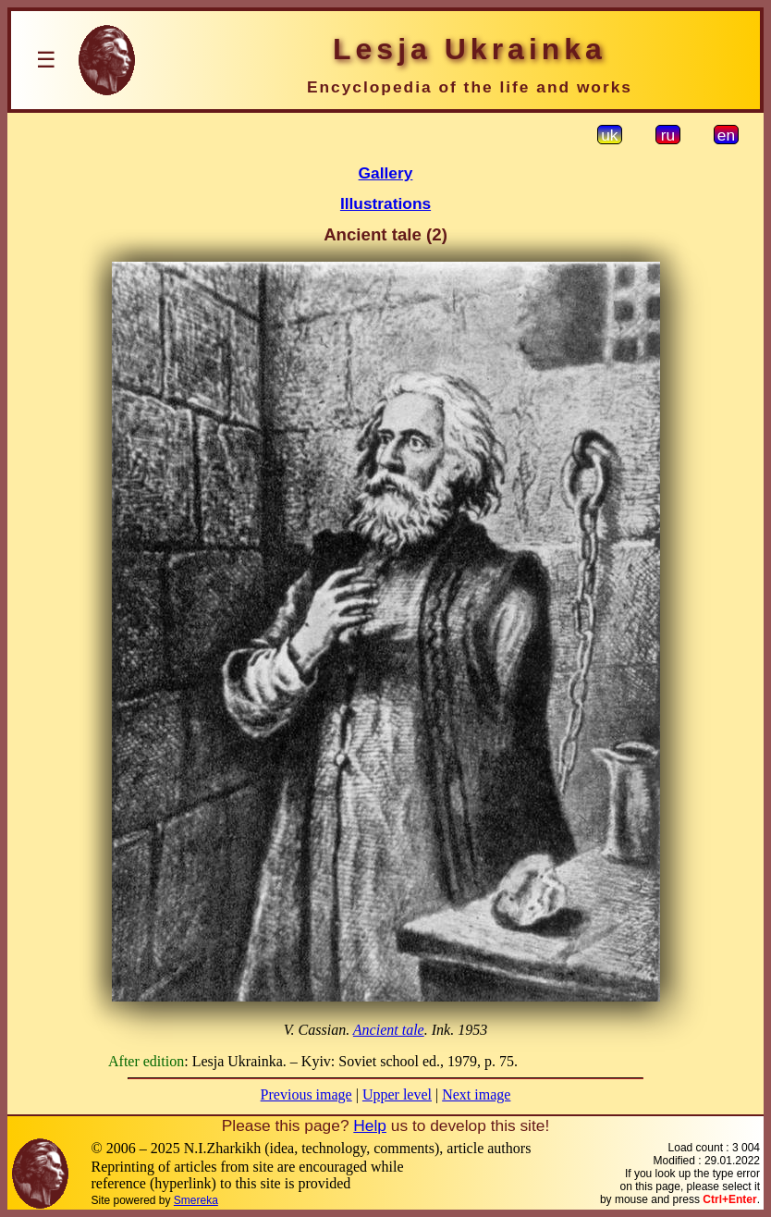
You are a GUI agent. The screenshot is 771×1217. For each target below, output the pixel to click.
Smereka (196, 1200)
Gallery (386, 173)
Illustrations (385, 203)
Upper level (397, 1094)
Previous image (306, 1094)
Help (369, 1125)
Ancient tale (388, 1030)
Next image (476, 1094)
